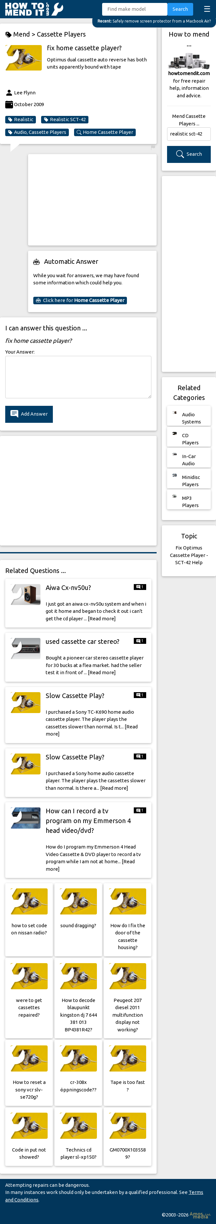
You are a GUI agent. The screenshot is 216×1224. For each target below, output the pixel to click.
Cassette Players (61, 34)
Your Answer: (20, 352)
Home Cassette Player (105, 132)
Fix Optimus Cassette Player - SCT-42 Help (189, 555)
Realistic (20, 119)
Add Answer (29, 414)
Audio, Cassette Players (37, 132)
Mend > (21, 34)
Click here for (80, 300)
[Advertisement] (92, 200)
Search (180, 9)
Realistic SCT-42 (65, 119)
